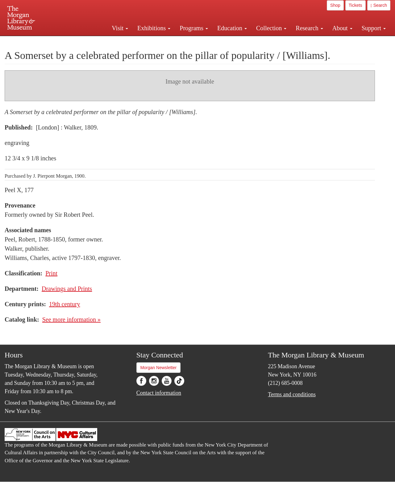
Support (374, 28)
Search (379, 5)
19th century (64, 304)
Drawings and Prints (67, 288)
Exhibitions (153, 28)
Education (232, 28)
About (342, 28)
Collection (271, 28)
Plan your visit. (124, 41)
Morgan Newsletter (158, 367)
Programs (194, 28)
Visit (120, 28)
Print (51, 273)
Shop (335, 5)
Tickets (355, 5)
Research (309, 28)
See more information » (71, 319)
